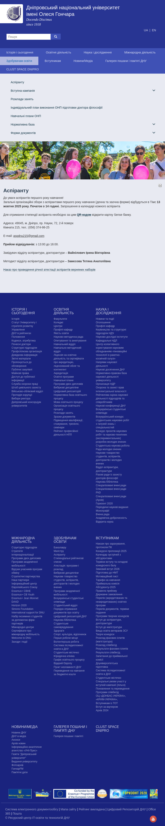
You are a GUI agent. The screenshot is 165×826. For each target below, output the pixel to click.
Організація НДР (105, 383)
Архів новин (18, 743)
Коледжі (58, 322)
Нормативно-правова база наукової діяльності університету (111, 377)
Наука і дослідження (98, 52)
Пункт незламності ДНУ (67, 667)
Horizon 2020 (19, 605)
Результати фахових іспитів (112, 648)
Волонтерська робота (66, 641)
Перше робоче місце (66, 637)
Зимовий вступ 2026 (107, 569)
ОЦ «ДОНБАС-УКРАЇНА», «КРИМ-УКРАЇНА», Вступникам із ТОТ (111, 699)
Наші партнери (20, 580)
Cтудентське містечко (66, 652)
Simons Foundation (22, 609)
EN (154, 30)
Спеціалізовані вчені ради (111, 485)
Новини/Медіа (83, 61)
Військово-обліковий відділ (27, 391)
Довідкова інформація (25, 355)
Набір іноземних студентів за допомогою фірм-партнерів (27, 620)
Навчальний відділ (64, 344)
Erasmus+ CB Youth (23, 594)
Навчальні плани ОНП (26, 116)
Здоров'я (59, 630)
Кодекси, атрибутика (24, 340)
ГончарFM (17, 768)
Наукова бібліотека (107, 481)
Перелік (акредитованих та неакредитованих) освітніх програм (111, 602)
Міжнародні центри (23, 627)
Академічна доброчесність (111, 517)
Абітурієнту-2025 (105, 587)
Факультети (60, 318)
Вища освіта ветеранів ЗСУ (112, 630)
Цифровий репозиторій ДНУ (70, 616)
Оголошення (103, 322)
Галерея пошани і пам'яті (68, 736)
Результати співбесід (108, 652)
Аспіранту (17, 82)
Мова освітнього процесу (68, 402)
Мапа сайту (68, 809)
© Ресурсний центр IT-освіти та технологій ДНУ (37, 817)
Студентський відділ (66, 605)
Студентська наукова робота (112, 445)
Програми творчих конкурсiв (112, 616)
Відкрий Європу (63, 663)
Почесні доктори (21, 344)
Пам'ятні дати (20, 772)
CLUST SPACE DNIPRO (22, 69)
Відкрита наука (104, 521)
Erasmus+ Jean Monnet (25, 598)
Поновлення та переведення (112, 688)
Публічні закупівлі (22, 369)
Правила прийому (106, 590)
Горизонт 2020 (104, 503)
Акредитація (61, 373)
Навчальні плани (64, 380)
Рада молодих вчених (108, 449)
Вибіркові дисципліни (66, 387)
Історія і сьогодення (19, 52)
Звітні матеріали (21, 358)
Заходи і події (19, 641)
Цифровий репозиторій (67, 391)
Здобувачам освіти (19, 61)
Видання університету (24, 761)
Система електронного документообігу (32, 809)
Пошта (17, 813)
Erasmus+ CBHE (21, 591)
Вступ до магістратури (109, 627)
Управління (18, 329)
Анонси (16, 739)
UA (146, 30)
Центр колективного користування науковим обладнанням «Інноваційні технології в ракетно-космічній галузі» (111, 351)
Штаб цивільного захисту (26, 387)
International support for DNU (28, 612)
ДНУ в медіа (19, 736)
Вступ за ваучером (107, 706)
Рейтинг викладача (92, 809)
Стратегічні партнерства (26, 576)
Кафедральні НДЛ (106, 340)
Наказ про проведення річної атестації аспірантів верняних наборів (49, 269)
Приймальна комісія (107, 583)
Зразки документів (64, 416)
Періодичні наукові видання (112, 507)
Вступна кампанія (83, 90)
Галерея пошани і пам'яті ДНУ (126, 61)
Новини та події (105, 318)
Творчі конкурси (105, 634)
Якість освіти (61, 333)
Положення (18, 336)
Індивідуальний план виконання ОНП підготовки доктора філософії (57, 107)
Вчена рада (102, 514)
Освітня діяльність (58, 52)
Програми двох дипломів (68, 383)
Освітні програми (64, 376)
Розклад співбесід (106, 645)
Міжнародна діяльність (140, 52)
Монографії (102, 510)
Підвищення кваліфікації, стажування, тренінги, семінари (68, 424)
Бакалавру (60, 547)
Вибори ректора (21, 398)
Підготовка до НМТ (107, 572)
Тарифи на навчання (108, 580)
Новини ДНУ (19, 732)
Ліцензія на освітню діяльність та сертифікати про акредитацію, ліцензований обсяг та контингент (69, 362)
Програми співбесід (107, 692)
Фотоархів (17, 765)
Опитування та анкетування (70, 340)
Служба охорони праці (25, 383)
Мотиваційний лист (107, 576)
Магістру (59, 551)
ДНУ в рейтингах (21, 333)
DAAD (15, 601)
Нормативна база (83, 124)
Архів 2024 (102, 710)
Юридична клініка (64, 656)
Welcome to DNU (21, 637)
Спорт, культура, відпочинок (70, 634)
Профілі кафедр (63, 329)
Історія (15, 318)
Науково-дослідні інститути (111, 336)
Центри (58, 326)
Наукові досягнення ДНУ (110, 369)
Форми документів (83, 133)
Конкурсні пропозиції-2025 (111, 551)
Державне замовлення (109, 594)
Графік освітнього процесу (69, 659)
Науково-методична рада (68, 336)
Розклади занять (22, 99)
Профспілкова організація (27, 351)
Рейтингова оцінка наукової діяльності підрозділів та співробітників (112, 398)
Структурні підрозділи (24, 347)
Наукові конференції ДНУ (111, 405)
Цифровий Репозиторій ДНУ (127, 809)
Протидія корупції (22, 394)
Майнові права (20, 373)
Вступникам (53, 61)
